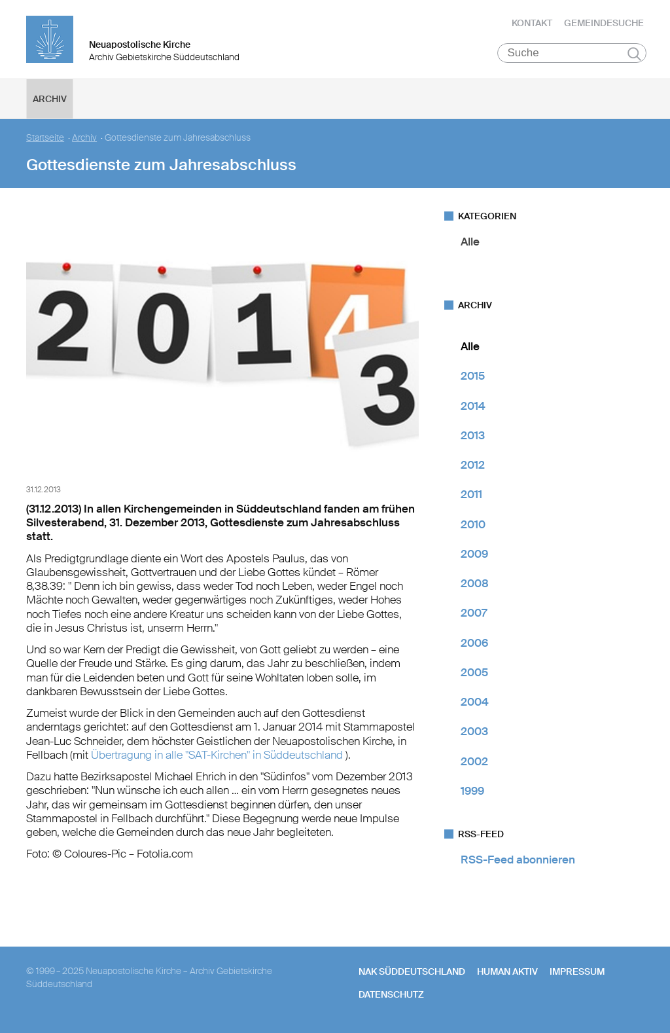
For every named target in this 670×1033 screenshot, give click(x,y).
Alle (470, 241)
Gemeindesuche (604, 23)
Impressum (577, 971)
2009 (474, 554)
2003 (474, 731)
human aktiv (507, 971)
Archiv (50, 99)
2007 (474, 613)
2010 (473, 524)
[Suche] (572, 53)
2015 (473, 376)
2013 (473, 435)
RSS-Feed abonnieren (518, 859)
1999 (472, 791)
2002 (474, 761)
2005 (474, 672)
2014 (473, 406)
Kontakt (532, 23)
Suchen (634, 53)
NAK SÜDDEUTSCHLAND (412, 971)
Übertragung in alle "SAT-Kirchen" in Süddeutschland (218, 755)
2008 (475, 583)
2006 (474, 643)
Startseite (45, 137)
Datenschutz (391, 994)
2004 (475, 702)
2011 (471, 494)
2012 (473, 465)
